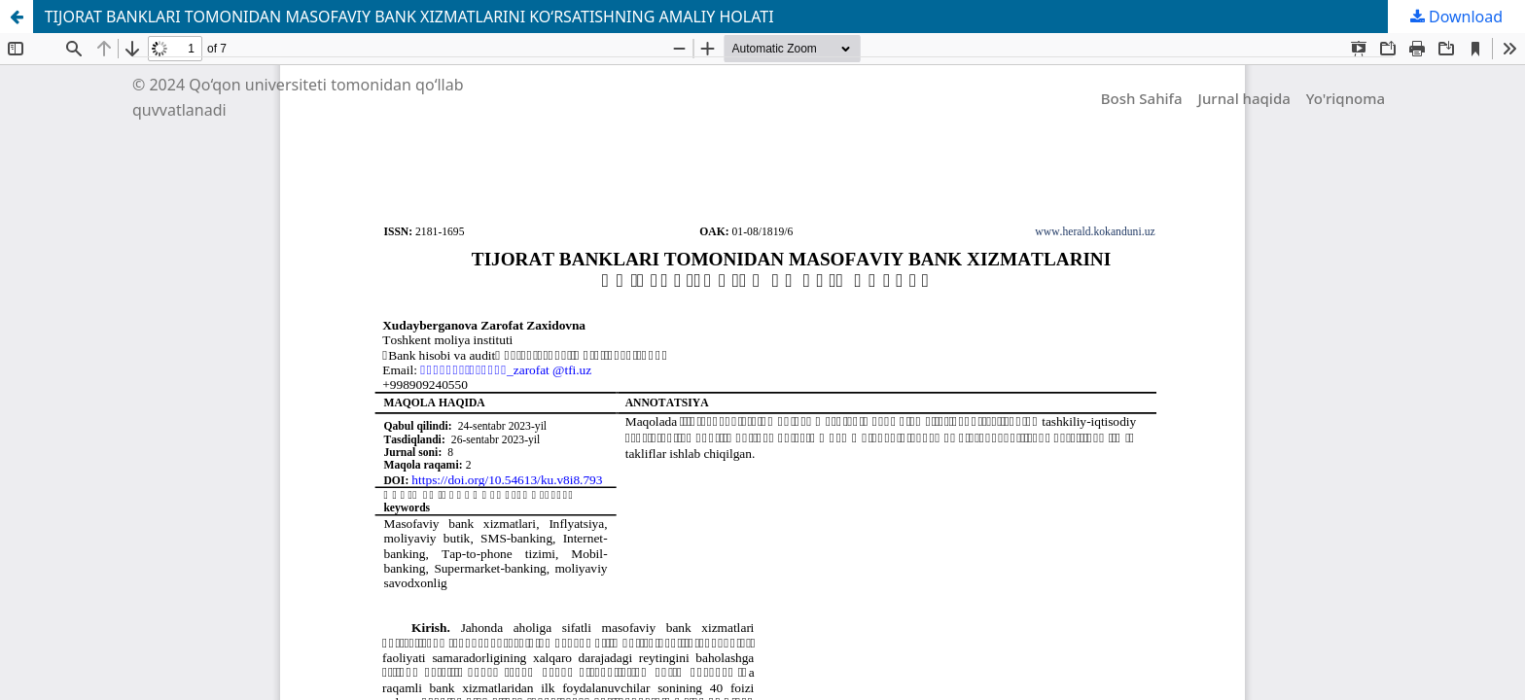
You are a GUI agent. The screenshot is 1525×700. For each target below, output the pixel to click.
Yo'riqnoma (1345, 98)
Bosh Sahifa (1142, 98)
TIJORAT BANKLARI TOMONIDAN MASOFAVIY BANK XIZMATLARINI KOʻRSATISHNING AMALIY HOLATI (409, 16)
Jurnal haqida (1244, 98)
